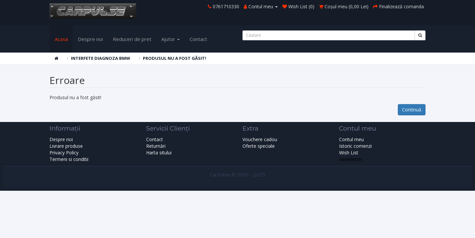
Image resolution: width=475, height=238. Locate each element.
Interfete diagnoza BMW (100, 58)
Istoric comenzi (355, 146)
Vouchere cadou (259, 139)
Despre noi (90, 39)
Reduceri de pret (132, 39)
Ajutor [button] (170, 39)
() (343, 6)
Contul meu (351, 139)
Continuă (411, 109)
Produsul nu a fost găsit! (174, 58)
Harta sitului (159, 152)
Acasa (61, 39)
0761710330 (226, 6)
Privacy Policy (64, 152)
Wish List (348, 152)
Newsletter (351, 159)
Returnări (156, 146)
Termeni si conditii (68, 159)
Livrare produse (66, 146)
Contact (198, 39)
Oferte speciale (258, 146)
